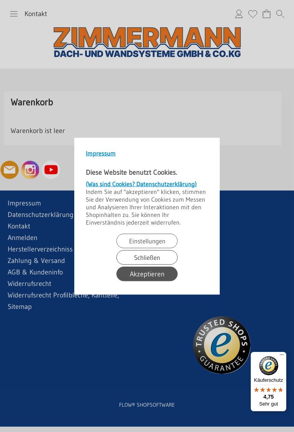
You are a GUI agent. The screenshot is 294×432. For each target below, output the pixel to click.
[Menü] (281, 356)
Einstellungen (147, 241)
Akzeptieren (147, 273)
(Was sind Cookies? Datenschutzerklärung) (141, 183)
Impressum (101, 153)
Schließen (147, 257)
